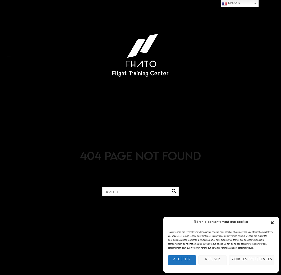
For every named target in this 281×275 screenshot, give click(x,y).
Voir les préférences (251, 260)
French (231, 3)
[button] (272, 223)
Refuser (212, 260)
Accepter (182, 260)
